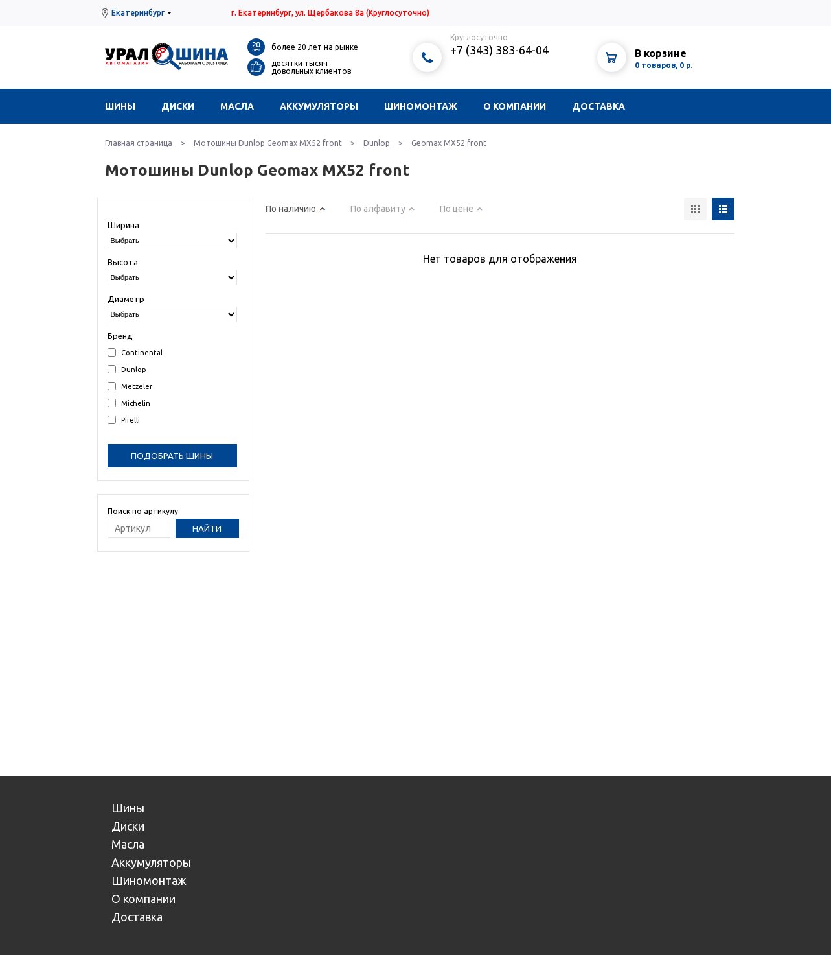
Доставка (598, 106)
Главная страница (138, 143)
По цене (456, 209)
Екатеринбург (138, 12)
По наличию (291, 209)
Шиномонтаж (420, 106)
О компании (514, 106)
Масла (237, 106)
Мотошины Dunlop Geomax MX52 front (268, 143)
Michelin (129, 403)
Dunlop (376, 143)
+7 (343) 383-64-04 (499, 49)
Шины (120, 106)
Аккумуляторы (319, 106)
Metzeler (130, 386)
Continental (135, 352)
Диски (177, 106)
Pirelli (124, 420)
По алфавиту (377, 209)
